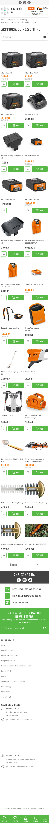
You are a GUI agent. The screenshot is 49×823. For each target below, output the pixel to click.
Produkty (23, 19)
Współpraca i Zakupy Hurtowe (13, 681)
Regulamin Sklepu (8, 650)
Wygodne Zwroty (8, 660)
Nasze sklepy (6, 686)
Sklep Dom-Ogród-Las (9, 19)
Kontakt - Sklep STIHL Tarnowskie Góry (16, 666)
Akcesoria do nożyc (28, 22)
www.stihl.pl (6, 697)
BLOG (3, 676)
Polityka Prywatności (9, 655)
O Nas (3, 645)
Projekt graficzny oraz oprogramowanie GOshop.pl (24, 808)
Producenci (5, 691)
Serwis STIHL (6, 671)
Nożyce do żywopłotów (10, 22)
